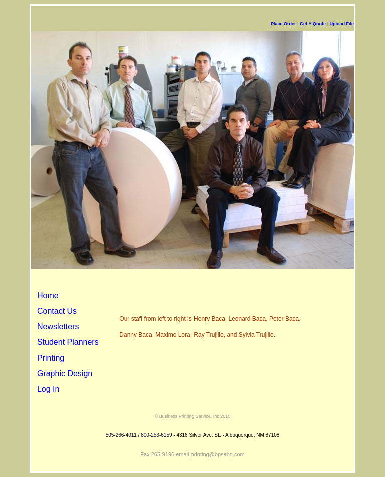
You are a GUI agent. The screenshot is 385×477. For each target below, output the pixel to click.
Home (48, 295)
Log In (48, 389)
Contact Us (57, 311)
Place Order (284, 23)
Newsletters (58, 326)
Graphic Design (64, 373)
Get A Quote (313, 23)
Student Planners (68, 342)
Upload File (341, 23)
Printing (50, 358)
